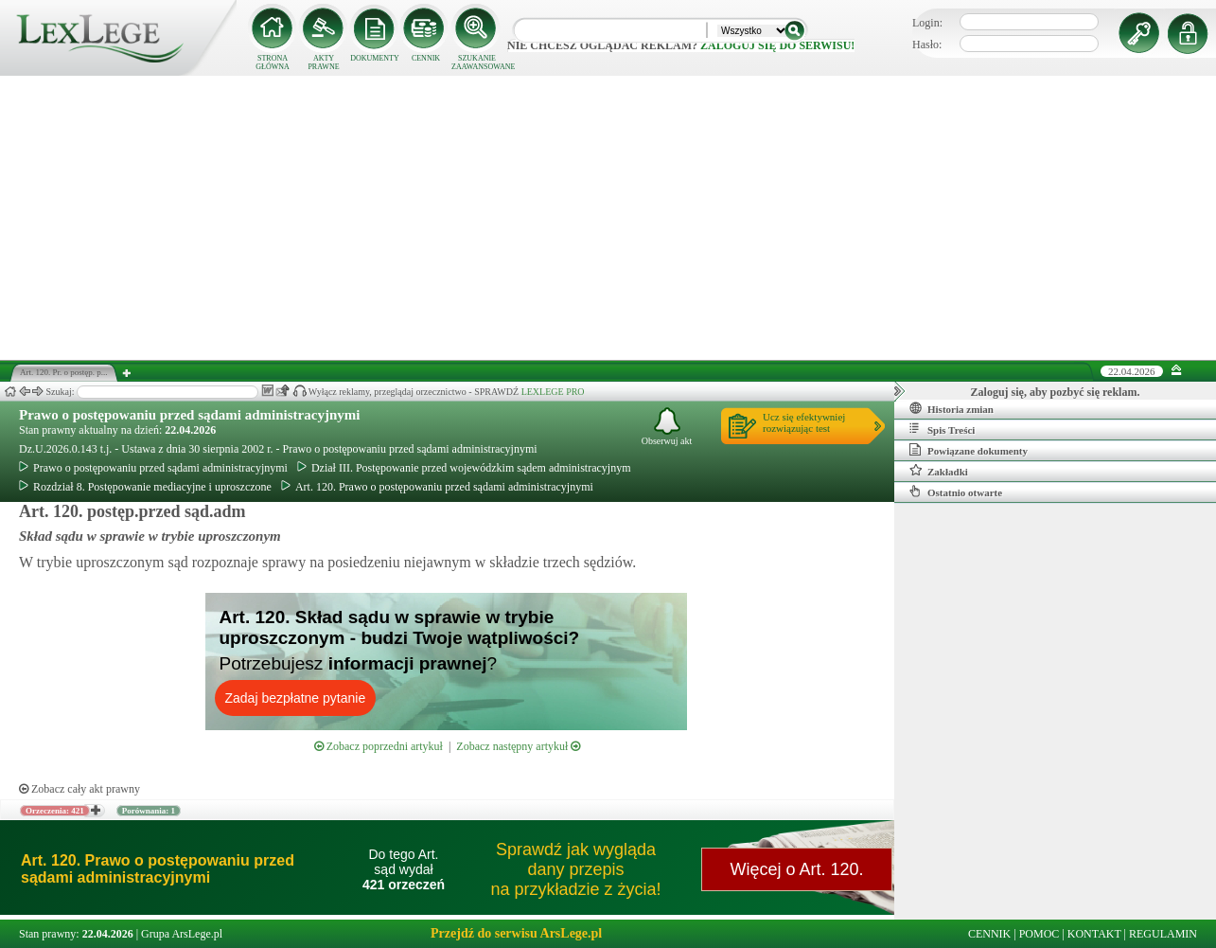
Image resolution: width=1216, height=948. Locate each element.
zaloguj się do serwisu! (777, 45)
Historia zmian (951, 408)
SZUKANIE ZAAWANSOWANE (476, 62)
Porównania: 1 (148, 810)
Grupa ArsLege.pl (181, 933)
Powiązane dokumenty (968, 449)
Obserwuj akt (667, 426)
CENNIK (426, 58)
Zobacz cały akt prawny (79, 789)
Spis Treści (942, 429)
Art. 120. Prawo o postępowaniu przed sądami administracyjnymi (437, 486)
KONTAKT (1094, 933)
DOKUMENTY (374, 58)
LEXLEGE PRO (553, 391)
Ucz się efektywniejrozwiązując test (804, 422)
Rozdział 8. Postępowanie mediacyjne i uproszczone (145, 486)
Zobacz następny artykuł (518, 746)
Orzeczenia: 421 (55, 810)
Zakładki (938, 470)
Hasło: (927, 44)
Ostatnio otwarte (955, 491)
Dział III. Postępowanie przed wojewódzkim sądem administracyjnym (464, 467)
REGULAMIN (1163, 933)
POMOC (1039, 933)
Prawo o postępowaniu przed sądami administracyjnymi (189, 414)
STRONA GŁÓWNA (273, 62)
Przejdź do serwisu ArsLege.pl (516, 933)
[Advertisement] (608, 217)
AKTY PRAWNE (323, 62)
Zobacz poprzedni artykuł (378, 746)
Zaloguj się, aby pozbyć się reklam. (1055, 392)
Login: (927, 22)
